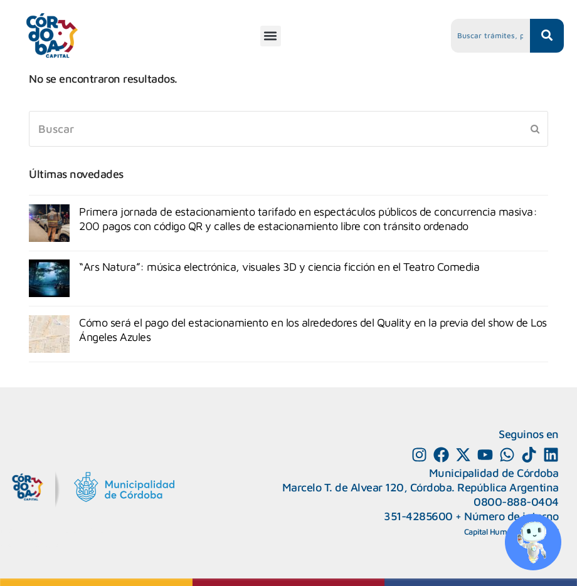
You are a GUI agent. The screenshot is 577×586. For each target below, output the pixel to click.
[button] (270, 36)
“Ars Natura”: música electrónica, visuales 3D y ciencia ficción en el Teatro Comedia (279, 266)
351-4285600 (418, 516)
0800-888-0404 (516, 501)
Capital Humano (492, 531)
